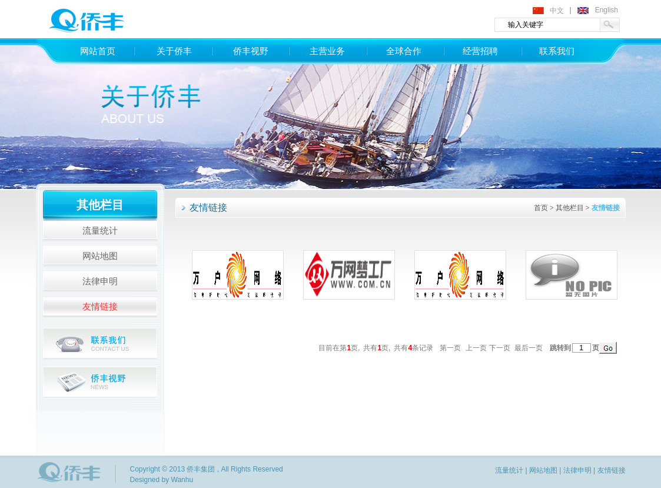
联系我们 (556, 51)
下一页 (499, 348)
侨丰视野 (250, 51)
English (606, 10)
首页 (541, 208)
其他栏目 (570, 208)
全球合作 (403, 51)
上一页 (476, 348)
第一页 (450, 348)
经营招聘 (480, 51)
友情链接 (100, 306)
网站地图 (100, 256)
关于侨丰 (174, 51)
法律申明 (100, 281)
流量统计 (100, 230)
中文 (557, 10)
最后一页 (528, 348)
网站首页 (97, 51)
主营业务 (327, 51)
